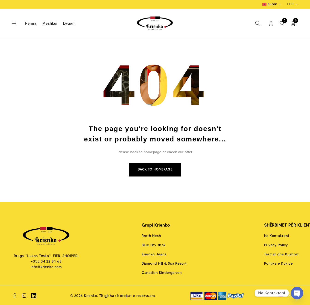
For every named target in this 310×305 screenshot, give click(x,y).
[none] (272, 4)
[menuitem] (272, 4)
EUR (290, 4)
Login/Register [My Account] (270, 23)
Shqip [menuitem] (272, 4)
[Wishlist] (282, 23)
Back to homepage (155, 169)
